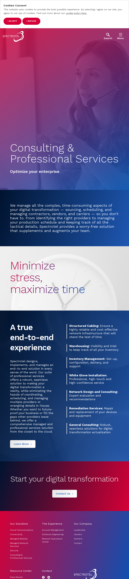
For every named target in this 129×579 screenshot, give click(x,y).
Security (14, 550)
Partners (78, 539)
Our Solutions (19, 523)
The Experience (52, 523)
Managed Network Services (19, 544)
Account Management (53, 530)
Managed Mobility (19, 539)
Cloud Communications (21, 530)
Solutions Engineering (52, 534)
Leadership (79, 530)
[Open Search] (108, 36)
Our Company (83, 523)
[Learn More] (22, 444)
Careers (78, 534)
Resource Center (21, 570)
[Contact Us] (64, 494)
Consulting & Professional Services (21, 556)
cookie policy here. (76, 13)
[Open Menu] (120, 36)
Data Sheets (16, 577)
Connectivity (16, 534)
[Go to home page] (13, 36)
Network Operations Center (52, 540)
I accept (12, 21)
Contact (78, 543)
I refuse (31, 21)
